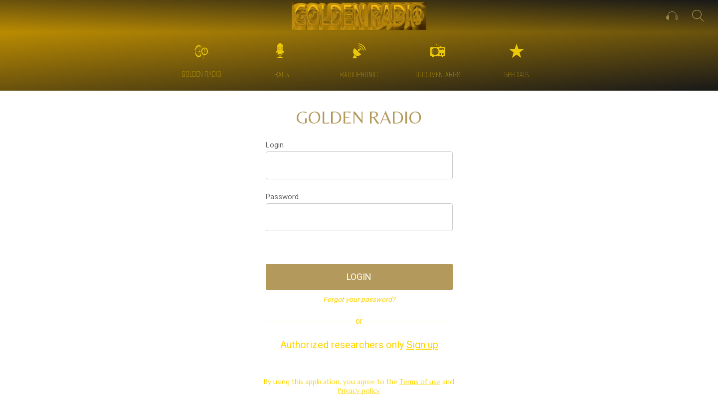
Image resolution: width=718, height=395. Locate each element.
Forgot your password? (359, 299)
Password (282, 196)
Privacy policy (359, 390)
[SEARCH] (698, 16)
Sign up (422, 345)
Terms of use (419, 381)
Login (275, 144)
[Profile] (672, 16)
